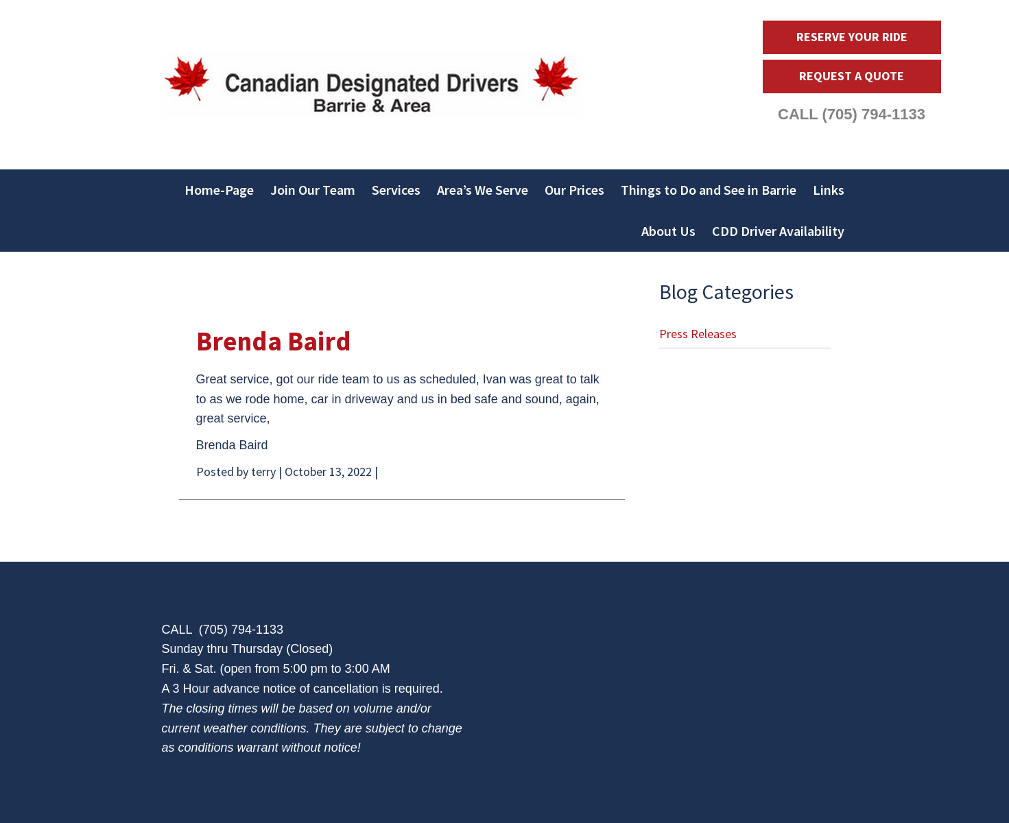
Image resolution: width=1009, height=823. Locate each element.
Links (828, 189)
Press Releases (698, 334)
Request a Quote (851, 76)
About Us (668, 230)
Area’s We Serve (482, 189)
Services (396, 189)
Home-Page (219, 189)
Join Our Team (312, 189)
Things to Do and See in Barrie (708, 189)
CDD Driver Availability (778, 230)
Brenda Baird (273, 341)
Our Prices (574, 189)
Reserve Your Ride (851, 37)
